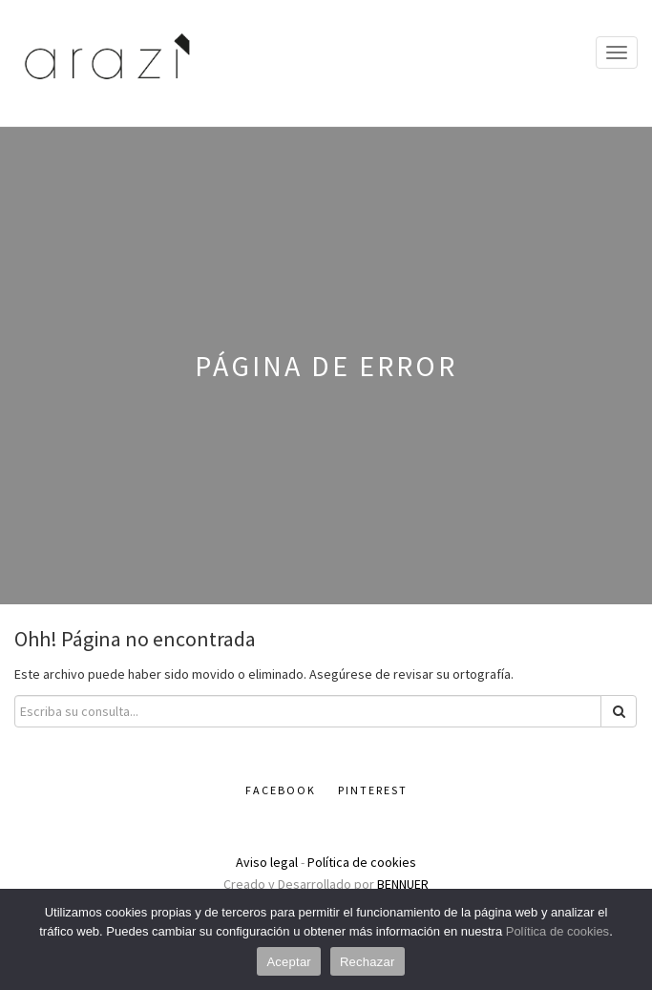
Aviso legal (267, 862)
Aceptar (288, 962)
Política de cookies (361, 862)
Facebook (280, 790)
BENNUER (403, 884)
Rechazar (367, 962)
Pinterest (373, 790)
